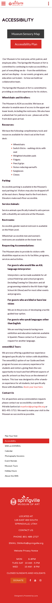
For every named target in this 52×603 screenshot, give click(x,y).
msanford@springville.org (32, 406)
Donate (18, 580)
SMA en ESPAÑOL (13, 446)
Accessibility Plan (26, 44)
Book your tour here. (33, 386)
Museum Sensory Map (26, 34)
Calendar (9, 451)
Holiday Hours (11, 471)
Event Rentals (11, 461)
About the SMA (11, 476)
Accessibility (10, 441)
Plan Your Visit (11, 436)
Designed (18, 596)
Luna (36, 596)
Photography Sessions (14, 456)
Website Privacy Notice (26, 550)
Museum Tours (11, 466)
